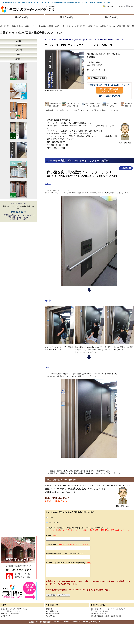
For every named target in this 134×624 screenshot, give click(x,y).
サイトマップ (5, 616)
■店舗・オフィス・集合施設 (35, 26)
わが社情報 (18, 50)
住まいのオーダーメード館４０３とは (14, 609)
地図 (18, 54)
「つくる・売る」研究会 (99, 611)
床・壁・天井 (81, 26)
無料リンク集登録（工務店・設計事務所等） (106, 616)
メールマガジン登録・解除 (10, 613)
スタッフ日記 (50, 616)
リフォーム (111, 26)
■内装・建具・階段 (123, 26)
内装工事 (50, 26)
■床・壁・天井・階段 (7, 26)
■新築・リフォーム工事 (96, 26)
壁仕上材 (20, 26)
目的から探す (112, 17)
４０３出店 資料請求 (98, 613)
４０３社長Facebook (53, 613)
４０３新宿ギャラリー (53, 611)
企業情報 (49, 609)
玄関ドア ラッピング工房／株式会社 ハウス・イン (31, 32)
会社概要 (18, 41)
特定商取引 (18, 59)
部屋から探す (67, 17)
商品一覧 (18, 45)
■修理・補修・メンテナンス (65, 26)
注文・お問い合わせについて (11, 611)
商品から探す (22, 17)
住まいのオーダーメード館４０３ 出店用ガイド (107, 609)
